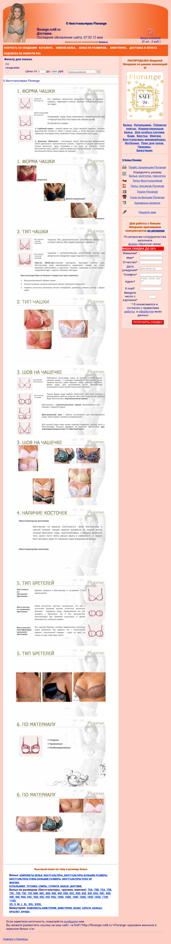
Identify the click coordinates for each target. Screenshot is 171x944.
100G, (83, 897)
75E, (25, 893)
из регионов (155, 230)
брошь (25, 911)
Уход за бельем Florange (147, 197)
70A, (91, 890)
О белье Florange (131, 160)
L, (22, 904)
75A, (103, 890)
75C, (12, 893)
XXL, (31, 904)
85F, (90, 893)
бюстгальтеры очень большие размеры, (35, 879)
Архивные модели (147, 203)
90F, (18, 897)
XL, (26, 904)
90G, (24, 897)
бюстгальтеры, (54, 875)
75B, (109, 890)
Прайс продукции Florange (147, 167)
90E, (12, 897)
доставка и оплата (130, 47)
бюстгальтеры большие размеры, (86, 875)
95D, (36, 897)
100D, (61, 897)
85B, (66, 893)
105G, (98, 897)
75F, (30, 893)
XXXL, (38, 904)
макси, (65, 886)
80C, (42, 893)
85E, (85, 893)
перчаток (159, 176)
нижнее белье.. (56, 47)
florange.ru (103, 42)
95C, (30, 897)
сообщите (71, 921)
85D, (79, 893)
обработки (146, 313)
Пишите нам (147, 212)
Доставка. (44, 33)
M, (19, 904)
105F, (90, 897)
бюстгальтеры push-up (77, 879)
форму (132, 244)
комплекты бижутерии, (42, 908)
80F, (60, 893)
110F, (105, 897)
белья (133, 176)
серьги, (87, 908)
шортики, (76, 886)
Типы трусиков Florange (147, 186)
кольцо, (97, 908)
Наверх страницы (15, 939)
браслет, (15, 911)
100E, (68, 897)
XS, (11, 904)
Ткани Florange (147, 192)
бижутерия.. (110, 47)
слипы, (44, 886)
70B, (97, 890)
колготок (145, 176)
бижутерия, (65, 908)
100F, (75, 897)
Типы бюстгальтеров (147, 180)
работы (129, 313)
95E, (43, 897)
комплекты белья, (32, 875)
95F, (48, 897)
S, (15, 904)
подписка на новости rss (5, 53)
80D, (49, 893)
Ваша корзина (150, 36)
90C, (103, 893)
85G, (96, 893)
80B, (36, 893)
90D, (108, 893)
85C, (72, 893)
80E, (55, 893)
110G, (12, 900)
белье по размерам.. (79, 47)
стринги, (54, 886)
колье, (77, 908)
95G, (54, 897)
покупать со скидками (5, 47)
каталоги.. (39, 47)
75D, (19, 893)
